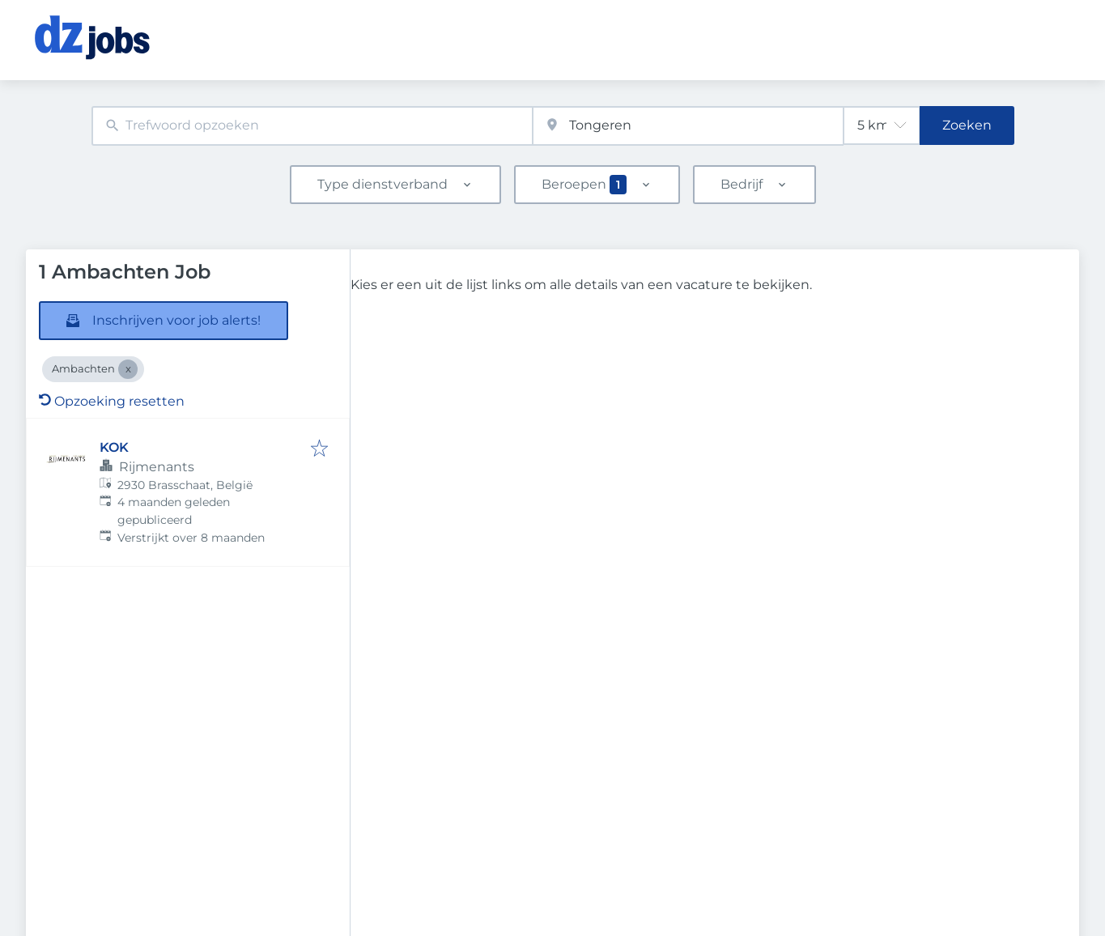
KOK (114, 447)
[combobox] (312, 126)
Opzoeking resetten (112, 401)
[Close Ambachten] (128, 369)
